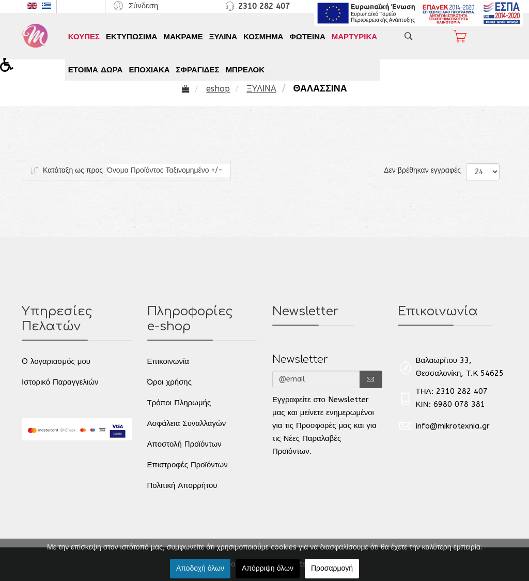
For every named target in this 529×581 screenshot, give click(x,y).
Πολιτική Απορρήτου (182, 485)
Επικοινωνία (168, 361)
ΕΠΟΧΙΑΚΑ (149, 69)
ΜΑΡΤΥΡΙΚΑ (354, 36)
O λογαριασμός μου (56, 361)
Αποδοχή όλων (200, 568)
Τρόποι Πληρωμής (179, 402)
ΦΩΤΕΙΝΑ (307, 36)
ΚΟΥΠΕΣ (84, 36)
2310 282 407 (264, 6)
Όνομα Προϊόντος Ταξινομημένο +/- (165, 170)
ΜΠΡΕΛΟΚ (245, 69)
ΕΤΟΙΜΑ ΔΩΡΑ (95, 69)
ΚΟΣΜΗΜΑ (263, 36)
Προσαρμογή (332, 568)
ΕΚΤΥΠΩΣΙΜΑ (131, 36)
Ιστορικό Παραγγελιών (60, 382)
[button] (134, 5)
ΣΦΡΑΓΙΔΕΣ (198, 69)
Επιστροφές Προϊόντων (187, 464)
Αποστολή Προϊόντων (184, 444)
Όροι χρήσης (169, 382)
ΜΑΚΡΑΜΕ (183, 36)
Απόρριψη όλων (267, 568)
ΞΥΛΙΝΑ (223, 36)
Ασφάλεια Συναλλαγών (186, 423)
